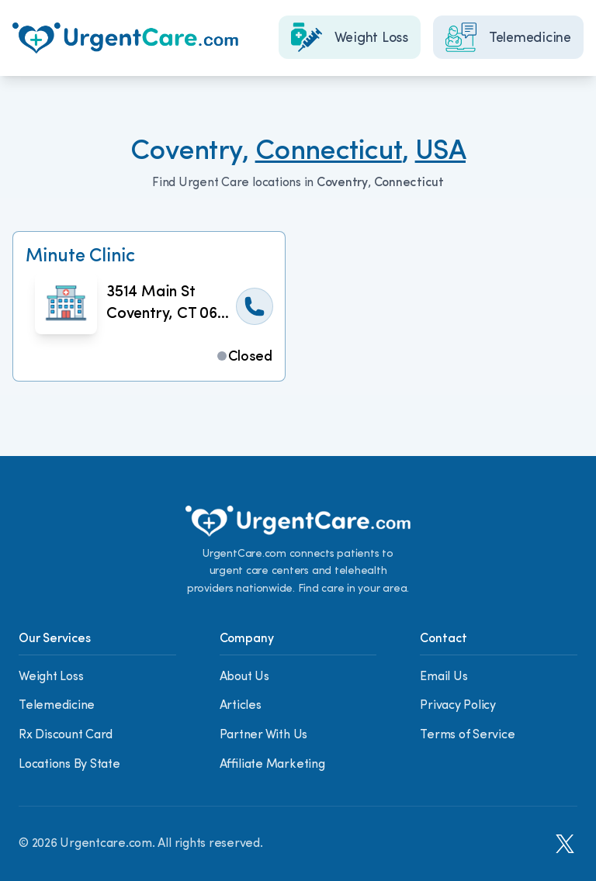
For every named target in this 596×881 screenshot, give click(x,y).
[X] (565, 843)
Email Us (443, 677)
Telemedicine (57, 706)
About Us (244, 677)
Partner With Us (263, 735)
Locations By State (69, 764)
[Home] (125, 38)
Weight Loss (51, 677)
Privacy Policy (458, 706)
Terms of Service (467, 735)
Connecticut (328, 152)
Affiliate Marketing (272, 764)
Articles (241, 706)
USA (440, 152)
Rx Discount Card (66, 735)
